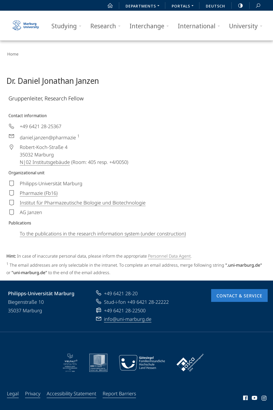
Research (107, 26)
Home (12, 53)
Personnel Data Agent (169, 255)
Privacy (32, 392)
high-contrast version (237, 6)
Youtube (254, 397)
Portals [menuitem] (184, 6)
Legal (13, 392)
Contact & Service (239, 294)
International (200, 26)
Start (107, 6)
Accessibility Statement (71, 392)
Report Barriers (119, 392)
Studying (68, 26)
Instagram (264, 397)
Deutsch (215, 6)
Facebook (245, 397)
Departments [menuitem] (144, 6)
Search (255, 6)
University (247, 26)
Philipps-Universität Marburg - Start (26, 26)
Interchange (151, 26)
